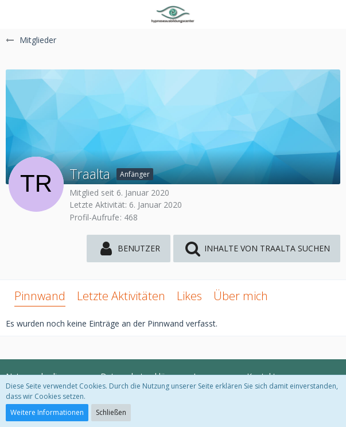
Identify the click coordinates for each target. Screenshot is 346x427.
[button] (15, 14)
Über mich (240, 296)
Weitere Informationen (47, 412)
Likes (189, 296)
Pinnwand (39, 296)
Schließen (111, 412)
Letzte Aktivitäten (121, 296)
